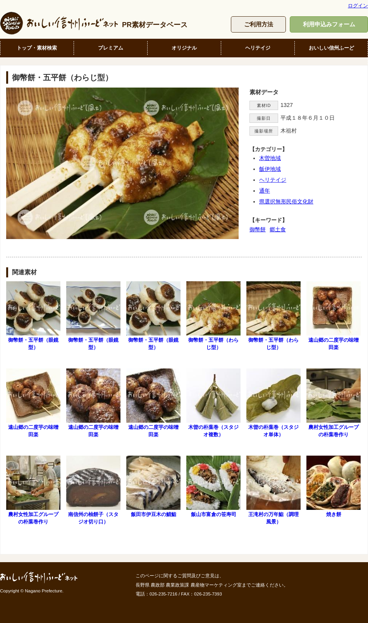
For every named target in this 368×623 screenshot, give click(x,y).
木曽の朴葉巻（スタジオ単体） (273, 402)
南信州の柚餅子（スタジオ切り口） (93, 490)
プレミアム (110, 48)
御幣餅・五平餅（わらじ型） (213, 315)
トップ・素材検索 (37, 48)
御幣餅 (257, 229)
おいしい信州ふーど (331, 48)
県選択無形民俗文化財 (286, 201)
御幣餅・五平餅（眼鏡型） (33, 315)
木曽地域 (270, 158)
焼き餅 (333, 486)
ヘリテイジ (257, 48)
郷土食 (278, 229)
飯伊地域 (270, 169)
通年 (264, 191)
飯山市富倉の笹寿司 (213, 486)
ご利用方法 (258, 24)
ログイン (358, 6)
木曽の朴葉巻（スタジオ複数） (213, 402)
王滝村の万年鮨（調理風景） (273, 490)
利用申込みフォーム (329, 24)
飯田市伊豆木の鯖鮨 (153, 486)
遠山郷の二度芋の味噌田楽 (333, 315)
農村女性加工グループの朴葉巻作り (333, 402)
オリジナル (184, 48)
